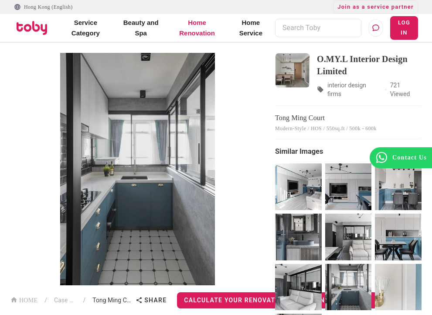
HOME (23, 299)
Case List (65, 300)
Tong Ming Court (112, 300)
